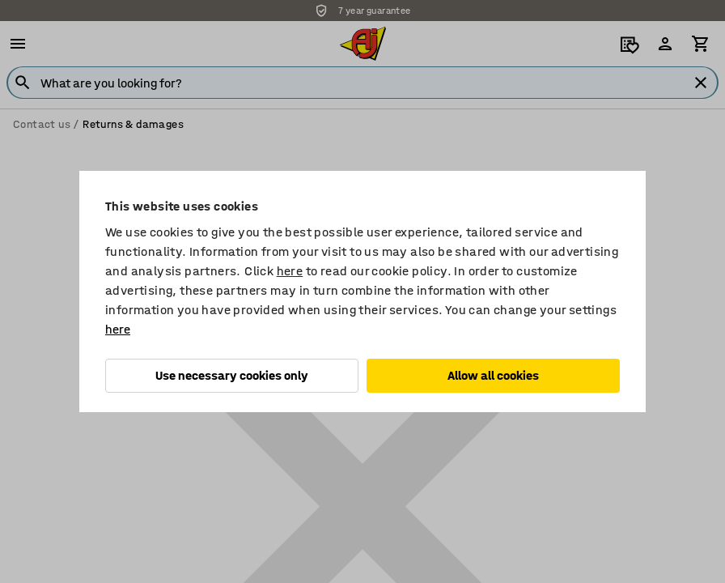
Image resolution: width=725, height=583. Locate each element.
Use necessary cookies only (231, 375)
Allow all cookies (493, 375)
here (290, 271)
